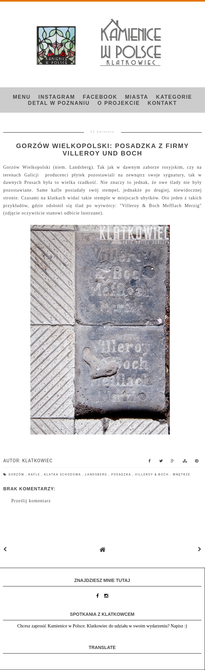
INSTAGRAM (56, 97)
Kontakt (162, 103)
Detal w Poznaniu (59, 103)
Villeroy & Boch (152, 474)
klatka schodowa (63, 474)
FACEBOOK (100, 97)
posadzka (121, 474)
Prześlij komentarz (31, 500)
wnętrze (181, 474)
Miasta (136, 97)
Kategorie (174, 97)
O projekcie (118, 103)
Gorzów (17, 474)
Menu (22, 97)
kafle (35, 474)
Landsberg (96, 474)
